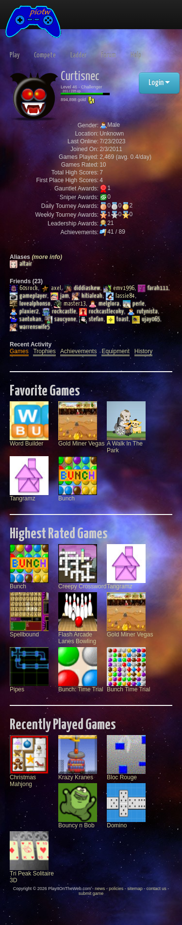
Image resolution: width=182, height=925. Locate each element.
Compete (45, 55)
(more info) (47, 257)
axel (51, 288)
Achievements (78, 351)
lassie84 (120, 296)
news (100, 888)
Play (14, 55)
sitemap (135, 888)
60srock (24, 288)
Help (136, 55)
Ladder (78, 55)
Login (159, 83)
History (143, 351)
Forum (108, 55)
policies (116, 888)
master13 (70, 304)
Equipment (115, 351)
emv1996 (118, 288)
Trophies (44, 351)
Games (19, 351)
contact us (156, 888)
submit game (91, 893)
